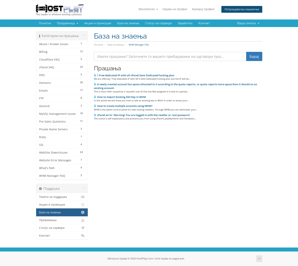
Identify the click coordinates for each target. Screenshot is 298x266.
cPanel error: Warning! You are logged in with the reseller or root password (142, 115)
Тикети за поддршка (62, 196)
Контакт (204, 23)
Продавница (67, 23)
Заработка (185, 23)
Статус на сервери (158, 23)
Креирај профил (203, 9)
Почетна (45, 23)
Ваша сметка (248, 23)
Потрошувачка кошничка (242, 9)
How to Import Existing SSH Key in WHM (120, 97)
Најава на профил (175, 9)
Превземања (62, 220)
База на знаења (128, 23)
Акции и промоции (97, 23)
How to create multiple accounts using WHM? (123, 106)
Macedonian (148, 9)
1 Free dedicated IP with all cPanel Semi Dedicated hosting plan (134, 75)
